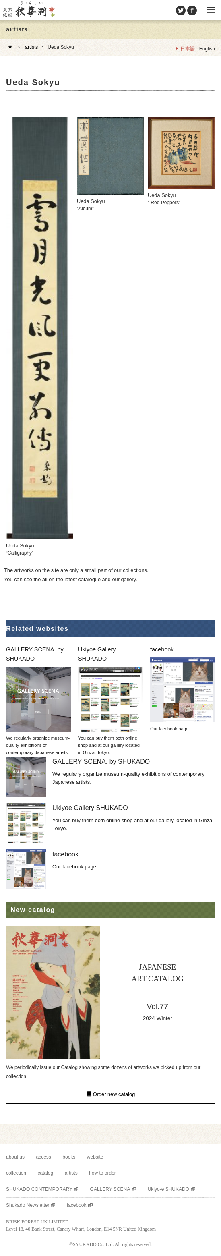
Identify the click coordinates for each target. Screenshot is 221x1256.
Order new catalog (114, 1094)
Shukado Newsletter (27, 1205)
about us (15, 1157)
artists (31, 47)
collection (16, 1173)
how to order (102, 1173)
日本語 (187, 49)
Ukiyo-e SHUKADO (168, 1189)
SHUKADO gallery (28, 10)
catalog (45, 1173)
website (95, 1157)
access (43, 1157)
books (68, 1157)
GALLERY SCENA (110, 1189)
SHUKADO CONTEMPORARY (39, 1189)
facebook (77, 1205)
